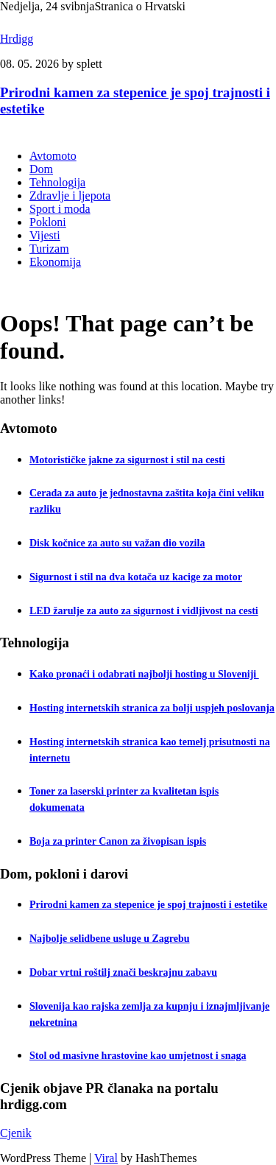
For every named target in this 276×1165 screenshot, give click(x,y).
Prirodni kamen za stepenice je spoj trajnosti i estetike (148, 904)
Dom (41, 169)
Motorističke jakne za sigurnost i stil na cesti (127, 459)
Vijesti (44, 235)
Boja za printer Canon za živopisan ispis (117, 841)
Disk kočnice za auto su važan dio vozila (117, 543)
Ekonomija (55, 262)
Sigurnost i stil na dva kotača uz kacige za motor (135, 576)
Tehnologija (57, 182)
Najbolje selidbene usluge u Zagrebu (109, 938)
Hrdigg (16, 38)
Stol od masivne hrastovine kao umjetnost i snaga (137, 1055)
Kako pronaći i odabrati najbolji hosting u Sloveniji (144, 674)
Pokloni (47, 222)
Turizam (49, 248)
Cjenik (16, 1133)
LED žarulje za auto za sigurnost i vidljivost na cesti (143, 610)
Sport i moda (60, 209)
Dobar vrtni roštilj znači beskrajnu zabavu (123, 972)
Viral (106, 1158)
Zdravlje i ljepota (69, 195)
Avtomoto (53, 155)
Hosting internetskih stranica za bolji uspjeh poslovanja (152, 708)
